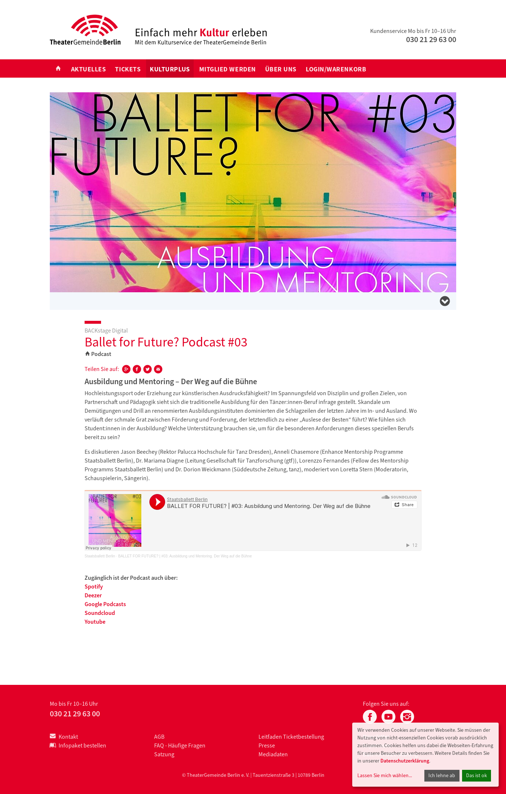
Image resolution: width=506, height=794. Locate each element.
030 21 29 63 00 (431, 39)
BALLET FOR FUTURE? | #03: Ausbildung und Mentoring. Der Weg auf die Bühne (185, 556)
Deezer (93, 595)
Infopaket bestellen (78, 745)
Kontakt (64, 737)
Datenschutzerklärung (404, 760)
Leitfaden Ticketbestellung (291, 737)
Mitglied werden (227, 69)
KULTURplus (170, 69)
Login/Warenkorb (336, 69)
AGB (159, 737)
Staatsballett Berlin (100, 556)
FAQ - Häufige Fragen (179, 745)
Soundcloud (100, 613)
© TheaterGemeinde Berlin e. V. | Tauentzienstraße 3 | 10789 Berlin (253, 775)
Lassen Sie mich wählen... (384, 775)
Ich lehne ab (441, 775)
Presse (266, 745)
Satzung (164, 754)
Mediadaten (273, 754)
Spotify (94, 586)
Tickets (128, 69)
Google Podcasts (105, 604)
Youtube (95, 622)
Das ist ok (476, 775)
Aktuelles (88, 69)
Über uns (281, 69)
